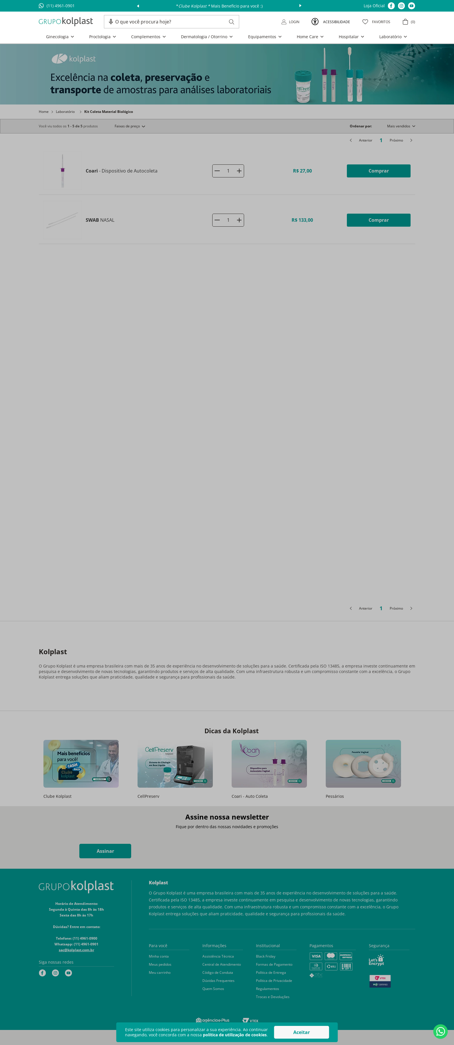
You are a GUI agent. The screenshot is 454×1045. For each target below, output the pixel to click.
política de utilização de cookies (235, 1034)
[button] (111, 22)
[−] (217, 171)
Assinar (105, 851)
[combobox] (174, 21)
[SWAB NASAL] (227, 220)
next (300, 6)
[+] (239, 171)
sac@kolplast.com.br (76, 949)
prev (138, 6)
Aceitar (301, 1032)
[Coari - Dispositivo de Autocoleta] (227, 171)
